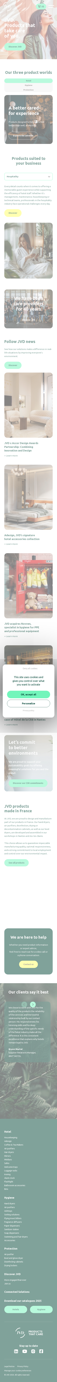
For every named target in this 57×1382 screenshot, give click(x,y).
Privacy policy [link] (28, 710)
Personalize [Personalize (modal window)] (28, 703)
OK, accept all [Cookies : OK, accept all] (28, 694)
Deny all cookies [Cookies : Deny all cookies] (30, 668)
